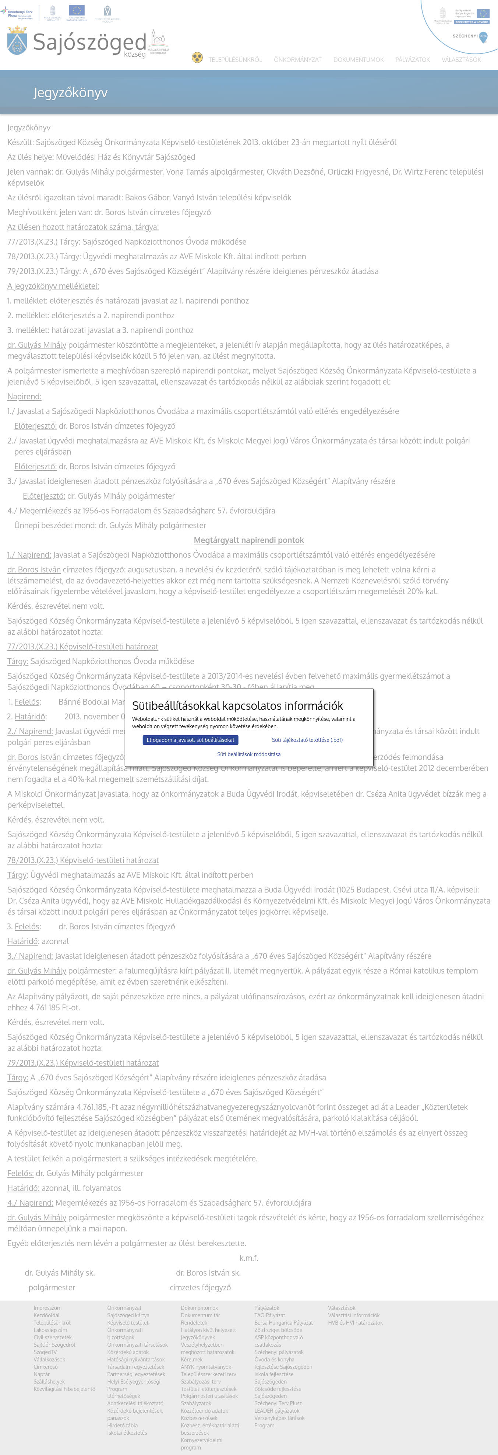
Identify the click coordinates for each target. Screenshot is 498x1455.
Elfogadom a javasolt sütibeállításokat (190, 740)
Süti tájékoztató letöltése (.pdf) (307, 740)
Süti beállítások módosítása (248, 754)
